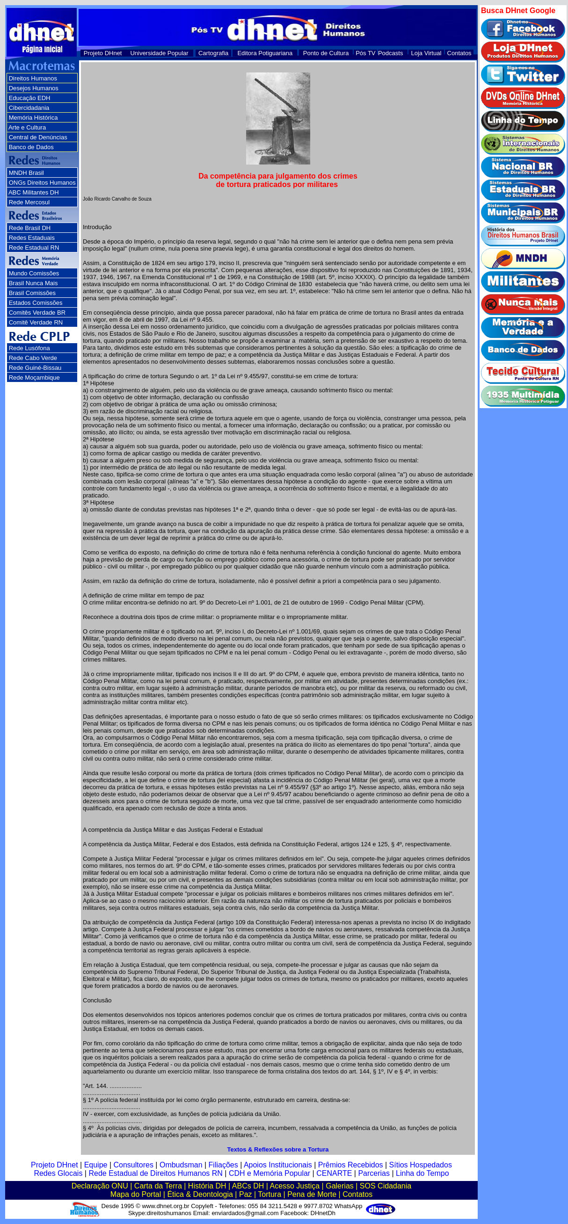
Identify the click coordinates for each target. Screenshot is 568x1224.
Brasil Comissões (32, 292)
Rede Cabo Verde (33, 357)
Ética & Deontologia (200, 1194)
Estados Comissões (36, 302)
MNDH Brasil (26, 172)
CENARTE (334, 1173)
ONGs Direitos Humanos (42, 182)
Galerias (340, 1186)
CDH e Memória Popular (269, 1173)
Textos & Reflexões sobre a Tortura (278, 1149)
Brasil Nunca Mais (33, 283)
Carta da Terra (158, 1186)
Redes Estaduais (32, 237)
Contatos (459, 53)
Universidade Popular (159, 53)
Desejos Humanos (33, 88)
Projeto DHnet (103, 53)
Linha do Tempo (422, 1173)
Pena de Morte (311, 1194)
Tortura (269, 1194)
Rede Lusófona (29, 348)
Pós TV (365, 53)
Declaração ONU (100, 1186)
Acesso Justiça (294, 1186)
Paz (245, 1194)
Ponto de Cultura (326, 53)
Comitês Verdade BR (37, 312)
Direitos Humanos (33, 78)
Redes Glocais (58, 1173)
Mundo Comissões (34, 273)
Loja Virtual (426, 53)
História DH (207, 1186)
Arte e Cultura (27, 127)
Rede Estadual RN (34, 247)
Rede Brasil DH (30, 227)
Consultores (133, 1165)
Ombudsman (181, 1165)
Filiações (223, 1165)
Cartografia (213, 53)
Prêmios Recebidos (350, 1165)
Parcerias (374, 1173)
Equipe (96, 1165)
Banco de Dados (31, 147)
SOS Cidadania (385, 1186)
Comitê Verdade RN (36, 322)
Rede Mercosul (29, 202)
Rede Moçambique (34, 377)
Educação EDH (30, 97)
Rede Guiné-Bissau (35, 367)
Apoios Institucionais (278, 1165)
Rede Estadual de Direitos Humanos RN (155, 1173)
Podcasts (390, 53)
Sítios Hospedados (420, 1165)
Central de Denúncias (38, 137)
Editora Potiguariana (264, 53)
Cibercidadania (29, 107)
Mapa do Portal (135, 1194)
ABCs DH (248, 1186)
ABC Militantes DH (33, 192)
